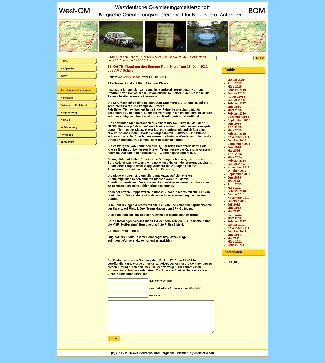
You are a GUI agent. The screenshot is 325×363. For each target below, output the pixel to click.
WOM (64, 75)
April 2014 (235, 154)
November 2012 (238, 197)
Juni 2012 (234, 208)
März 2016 (235, 110)
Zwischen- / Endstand (74, 105)
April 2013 (235, 184)
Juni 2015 (234, 123)
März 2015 (235, 130)
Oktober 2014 (237, 140)
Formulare (67, 134)
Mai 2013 (234, 181)
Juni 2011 (234, 234)
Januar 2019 (236, 93)
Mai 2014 (234, 150)
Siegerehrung (69, 112)
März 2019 (235, 86)
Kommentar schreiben (123, 270)
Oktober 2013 (237, 170)
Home (64, 61)
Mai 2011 (234, 238)
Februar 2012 (237, 221)
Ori (153, 263)
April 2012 (235, 214)
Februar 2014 (237, 160)
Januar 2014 (236, 164)
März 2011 (235, 241)
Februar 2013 (237, 191)
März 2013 (235, 187)
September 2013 (239, 174)
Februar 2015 (237, 133)
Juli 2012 (234, 204)
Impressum (67, 142)
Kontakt (65, 120)
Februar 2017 (237, 103)
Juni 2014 (234, 147)
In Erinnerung (69, 127)
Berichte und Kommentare (76, 90)
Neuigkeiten (68, 68)
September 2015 (239, 120)
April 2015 (235, 127)
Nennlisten (67, 97)
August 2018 (236, 96)
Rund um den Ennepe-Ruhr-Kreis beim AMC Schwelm (145, 57)
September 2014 (239, 143)
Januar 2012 (236, 224)
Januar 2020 (236, 79)
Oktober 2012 (237, 201)
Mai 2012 (234, 211)
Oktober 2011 (237, 231)
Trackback (163, 270)
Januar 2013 (236, 194)
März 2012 (235, 218)
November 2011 (238, 228)
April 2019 (235, 83)
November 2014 (238, 137)
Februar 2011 (237, 245)
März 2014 (235, 157)
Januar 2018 (236, 100)
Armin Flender (132, 77)
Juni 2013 (234, 177)
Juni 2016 (234, 106)
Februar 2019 (237, 90)
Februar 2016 (237, 113)
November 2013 (238, 167)
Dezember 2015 (238, 117)
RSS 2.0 (149, 267)
